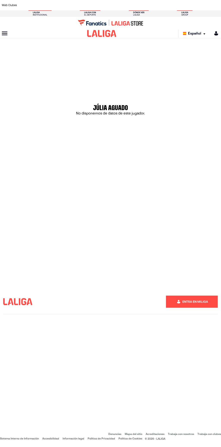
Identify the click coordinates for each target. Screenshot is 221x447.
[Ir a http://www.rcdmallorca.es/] (145, 5)
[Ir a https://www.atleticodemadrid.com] (34, 5)
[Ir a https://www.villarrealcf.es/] (216, 5)
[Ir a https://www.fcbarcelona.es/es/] (74, 5)
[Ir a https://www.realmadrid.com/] (165, 5)
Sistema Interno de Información (19, 438)
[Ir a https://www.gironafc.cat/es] (94, 5)
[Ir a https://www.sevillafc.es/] (196, 5)
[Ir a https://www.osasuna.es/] (44, 5)
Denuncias (114, 434)
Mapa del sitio (133, 434)
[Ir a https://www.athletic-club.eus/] (24, 5)
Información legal (73, 438)
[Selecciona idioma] (195, 33)
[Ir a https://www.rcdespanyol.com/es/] (135, 5)
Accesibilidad (50, 438)
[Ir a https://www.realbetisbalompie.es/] (155, 5)
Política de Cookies (130, 438)
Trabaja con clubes (209, 434)
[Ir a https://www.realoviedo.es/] (175, 5)
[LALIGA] (101, 33)
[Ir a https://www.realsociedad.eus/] (185, 5)
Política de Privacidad (101, 438)
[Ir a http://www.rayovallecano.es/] (115, 5)
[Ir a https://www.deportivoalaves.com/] (54, 5)
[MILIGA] (214, 33)
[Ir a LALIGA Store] (110, 23)
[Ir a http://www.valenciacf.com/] (206, 5)
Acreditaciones (155, 434)
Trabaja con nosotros (181, 434)
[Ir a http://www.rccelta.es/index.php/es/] (125, 5)
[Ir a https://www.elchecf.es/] (64, 5)
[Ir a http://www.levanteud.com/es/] (104, 5)
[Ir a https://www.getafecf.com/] (84, 5)
